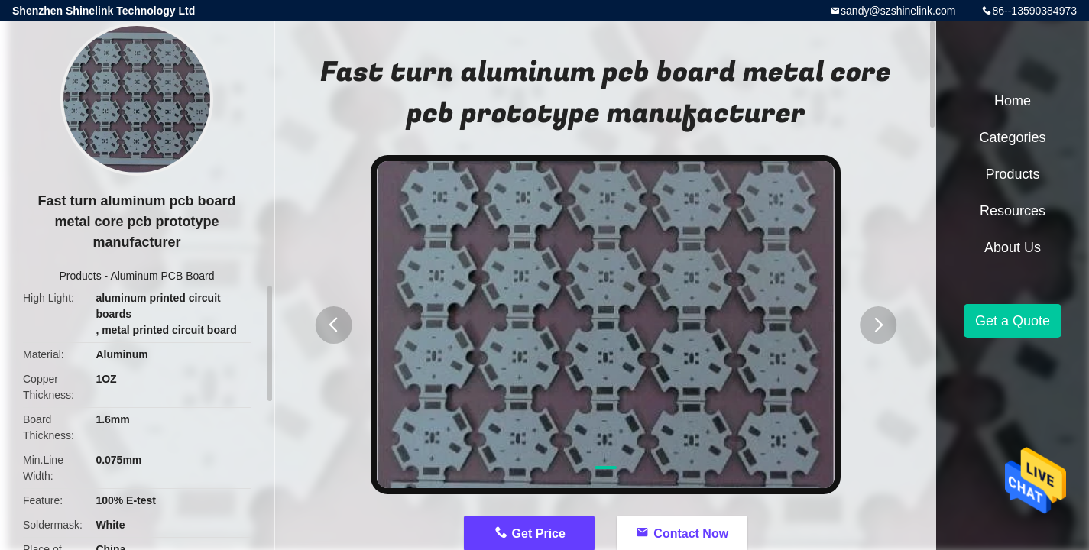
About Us (1012, 247)
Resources (1012, 210)
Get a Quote (1012, 320)
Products (80, 276)
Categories (1012, 137)
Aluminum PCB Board (162, 276)
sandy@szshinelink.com (898, 11)
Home (1012, 100)
